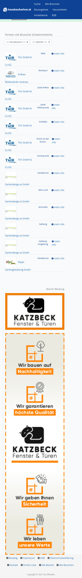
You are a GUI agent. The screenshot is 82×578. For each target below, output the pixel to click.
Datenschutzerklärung (62, 558)
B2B (54, 15)
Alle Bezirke (48, 565)
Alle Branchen (52, 4)
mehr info (59, 53)
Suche (37, 4)
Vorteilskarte (41, 15)
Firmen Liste (29, 565)
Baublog (13, 558)
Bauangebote (41, 9)
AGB (42, 558)
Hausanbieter (60, 9)
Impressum (29, 558)
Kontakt (14, 565)
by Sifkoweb (48, 574)
